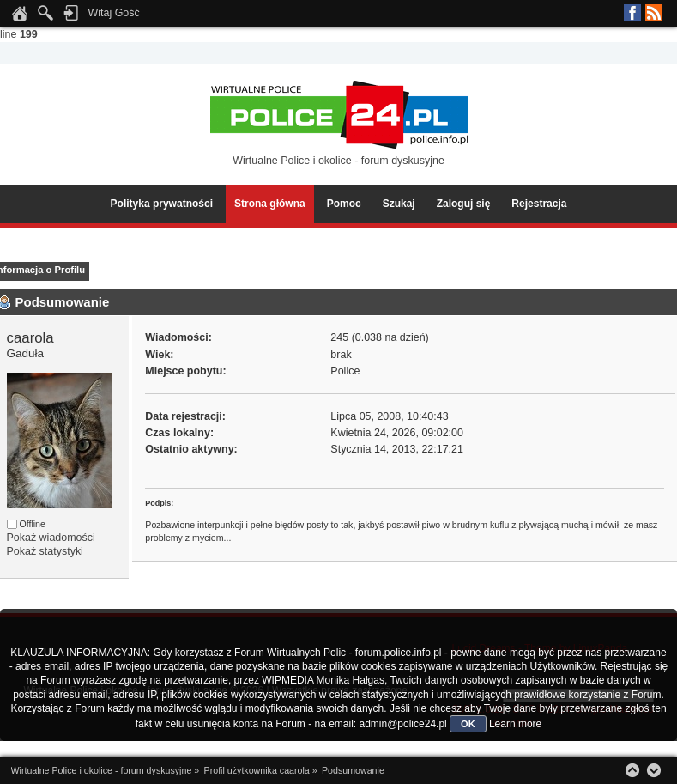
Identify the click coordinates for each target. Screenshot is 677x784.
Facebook (632, 12)
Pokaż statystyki (45, 551)
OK (468, 724)
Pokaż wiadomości (51, 538)
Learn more (515, 724)
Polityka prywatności (162, 204)
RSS (653, 12)
